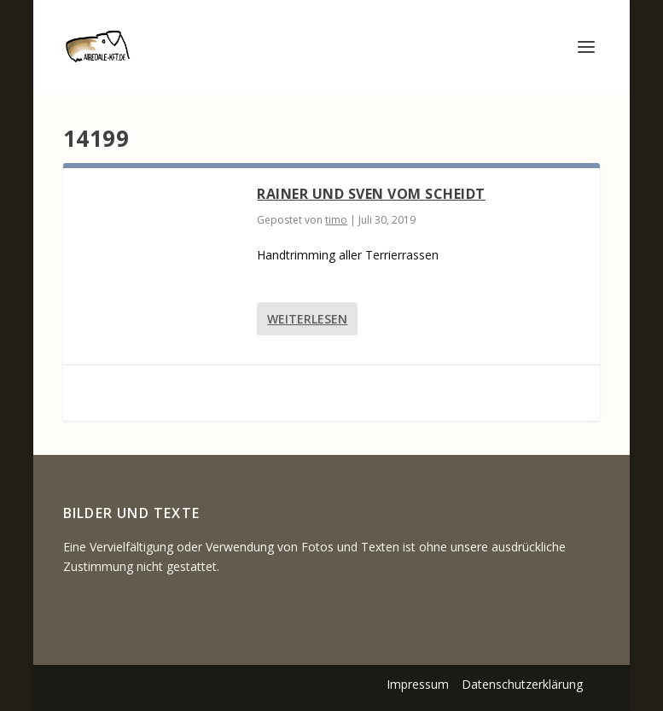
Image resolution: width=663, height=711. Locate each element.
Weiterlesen (307, 319)
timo (336, 220)
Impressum (418, 684)
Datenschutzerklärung (522, 684)
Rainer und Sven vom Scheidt (371, 193)
